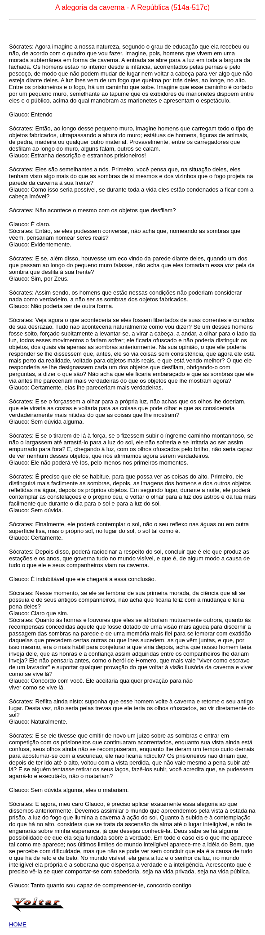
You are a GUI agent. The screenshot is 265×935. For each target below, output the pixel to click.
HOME (17, 924)
